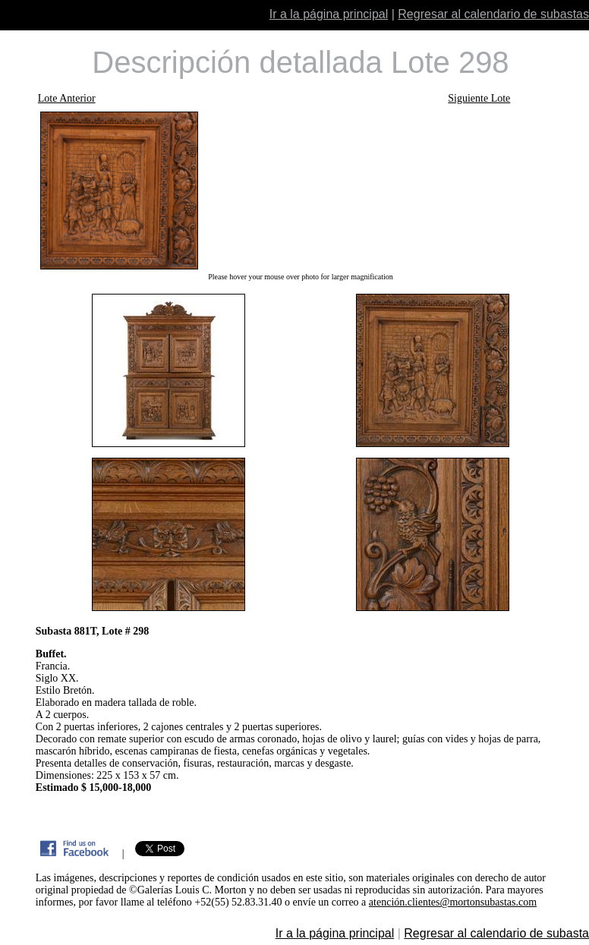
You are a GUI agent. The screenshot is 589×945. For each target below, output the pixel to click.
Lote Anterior (67, 98)
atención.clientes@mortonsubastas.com (453, 902)
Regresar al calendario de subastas (493, 14)
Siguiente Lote (479, 98)
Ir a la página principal (329, 14)
